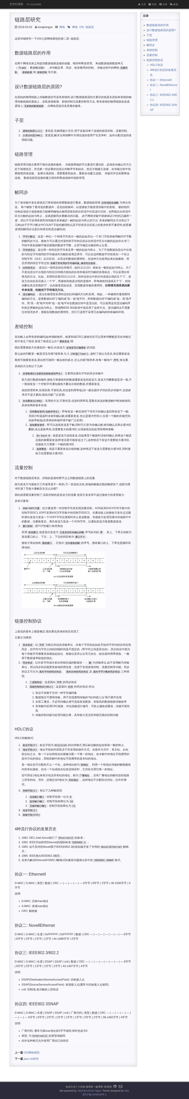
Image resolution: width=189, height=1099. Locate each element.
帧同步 (151, 45)
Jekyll (80, 1090)
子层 (149, 35)
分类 (163, 4)
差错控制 (152, 50)
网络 (62, 27)
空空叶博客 (16, 4)
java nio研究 (31, 1058)
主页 (142, 4)
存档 (153, 4)
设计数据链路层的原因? (161, 30)
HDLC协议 (156, 64)
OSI (81, 27)
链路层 (90, 27)
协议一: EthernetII (161, 80)
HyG (126, 1090)
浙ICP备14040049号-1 (94, 1094)
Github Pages (93, 1090)
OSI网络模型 (32, 1052)
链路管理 (152, 40)
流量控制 (152, 55)
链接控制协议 (155, 60)
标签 (174, 4)
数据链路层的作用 (158, 25)
